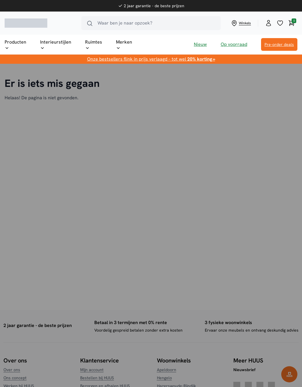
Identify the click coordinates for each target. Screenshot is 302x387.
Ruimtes (93, 45)
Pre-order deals (279, 44)
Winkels (241, 23)
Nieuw (200, 44)
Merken (124, 45)
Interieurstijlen (55, 45)
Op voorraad (234, 44)
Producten (15, 45)
